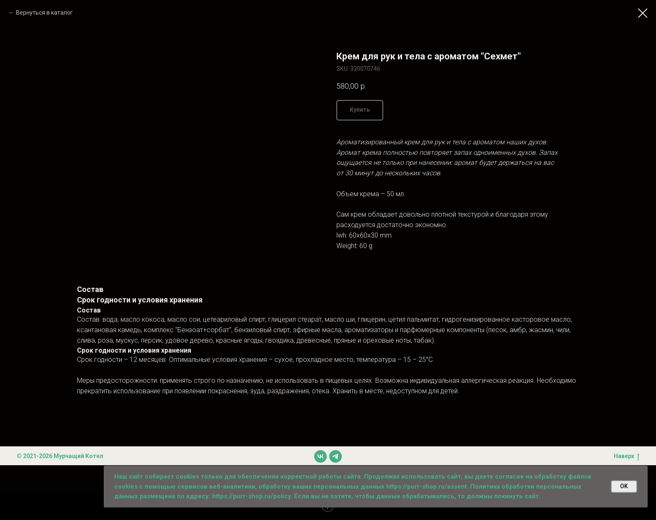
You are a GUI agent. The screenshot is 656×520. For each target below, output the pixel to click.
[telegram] (335, 456)
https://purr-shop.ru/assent (426, 486)
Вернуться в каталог (44, 12)
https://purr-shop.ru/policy (251, 496)
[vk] (320, 456)
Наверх (626, 456)
